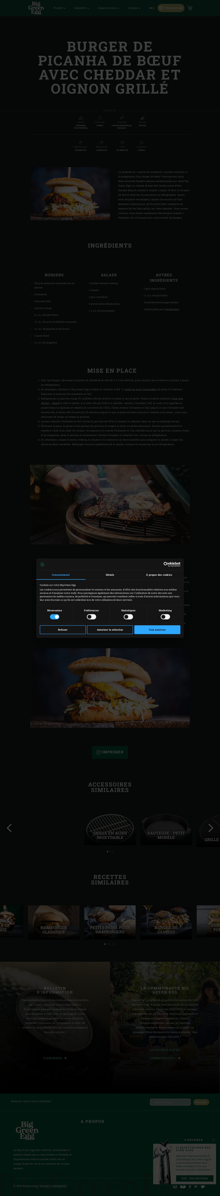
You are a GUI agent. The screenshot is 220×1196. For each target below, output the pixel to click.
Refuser (62, 629)
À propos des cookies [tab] (159, 575)
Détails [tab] (110, 575)
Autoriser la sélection (110, 629)
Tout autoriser (157, 629)
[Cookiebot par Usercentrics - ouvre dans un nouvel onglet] (166, 564)
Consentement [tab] (61, 575)
